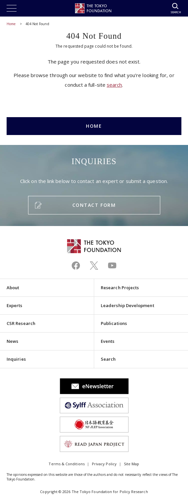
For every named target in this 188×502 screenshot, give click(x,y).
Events (107, 341)
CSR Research (21, 323)
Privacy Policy (104, 463)
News (12, 341)
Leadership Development (127, 305)
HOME (94, 126)
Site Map (131, 463)
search (114, 84)
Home (11, 24)
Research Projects (120, 288)
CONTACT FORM (94, 205)
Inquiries (16, 359)
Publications (114, 323)
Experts (14, 305)
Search (108, 359)
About (13, 288)
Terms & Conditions (66, 463)
